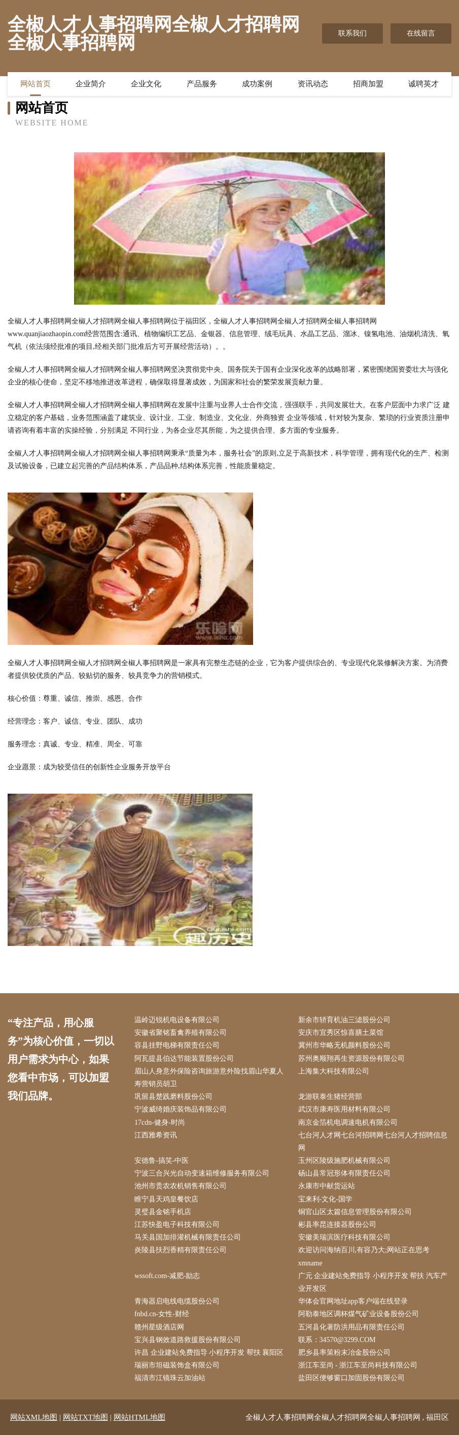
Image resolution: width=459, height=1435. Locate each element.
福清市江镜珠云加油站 (169, 1378)
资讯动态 (313, 84)
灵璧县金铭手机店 (162, 1212)
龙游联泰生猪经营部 (330, 1096)
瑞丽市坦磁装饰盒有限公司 (177, 1365)
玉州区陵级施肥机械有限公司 (344, 1160)
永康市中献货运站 (326, 1186)
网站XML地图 (33, 1417)
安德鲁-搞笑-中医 (161, 1160)
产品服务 (202, 84)
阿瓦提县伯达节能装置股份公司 (184, 1058)
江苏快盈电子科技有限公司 (177, 1224)
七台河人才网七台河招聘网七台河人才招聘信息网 (372, 1141)
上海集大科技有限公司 (333, 1071)
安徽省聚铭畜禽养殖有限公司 (180, 1032)
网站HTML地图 (140, 1417)
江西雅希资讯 (155, 1135)
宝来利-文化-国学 (325, 1199)
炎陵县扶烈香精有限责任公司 (180, 1250)
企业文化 (146, 84)
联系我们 (352, 33)
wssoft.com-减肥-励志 (167, 1276)
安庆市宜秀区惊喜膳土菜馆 (340, 1032)
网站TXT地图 (85, 1417)
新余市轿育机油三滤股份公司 (344, 1020)
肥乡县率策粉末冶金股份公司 (344, 1352)
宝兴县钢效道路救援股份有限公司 (187, 1340)
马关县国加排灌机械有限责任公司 (187, 1237)
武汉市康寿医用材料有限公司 (344, 1109)
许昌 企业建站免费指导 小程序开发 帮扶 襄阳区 (209, 1352)
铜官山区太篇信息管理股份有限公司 (355, 1212)
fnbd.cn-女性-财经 (161, 1314)
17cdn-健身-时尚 (159, 1122)
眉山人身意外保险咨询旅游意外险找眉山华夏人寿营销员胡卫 (209, 1077)
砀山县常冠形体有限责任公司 (344, 1173)
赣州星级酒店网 (159, 1327)
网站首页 (35, 84)
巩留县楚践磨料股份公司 (173, 1096)
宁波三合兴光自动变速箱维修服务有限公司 (201, 1173)
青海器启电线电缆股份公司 (177, 1301)
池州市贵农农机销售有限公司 (180, 1186)
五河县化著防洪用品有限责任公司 (351, 1327)
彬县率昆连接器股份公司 (337, 1224)
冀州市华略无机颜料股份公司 (344, 1045)
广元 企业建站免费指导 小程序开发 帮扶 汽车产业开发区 (372, 1282)
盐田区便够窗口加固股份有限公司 (351, 1378)
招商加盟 (368, 84)
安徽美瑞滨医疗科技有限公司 (344, 1237)
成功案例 (257, 84)
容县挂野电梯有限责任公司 (177, 1045)
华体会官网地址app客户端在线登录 (353, 1301)
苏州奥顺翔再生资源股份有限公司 (351, 1058)
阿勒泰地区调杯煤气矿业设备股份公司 (358, 1314)
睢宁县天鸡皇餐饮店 (166, 1199)
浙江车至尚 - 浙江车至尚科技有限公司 (358, 1365)
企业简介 (91, 84)
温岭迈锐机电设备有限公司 (177, 1020)
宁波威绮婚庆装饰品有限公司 (180, 1109)
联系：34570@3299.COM (337, 1340)
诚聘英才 (423, 84)
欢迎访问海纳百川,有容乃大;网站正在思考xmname (364, 1256)
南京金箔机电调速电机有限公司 (348, 1122)
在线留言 (421, 33)
